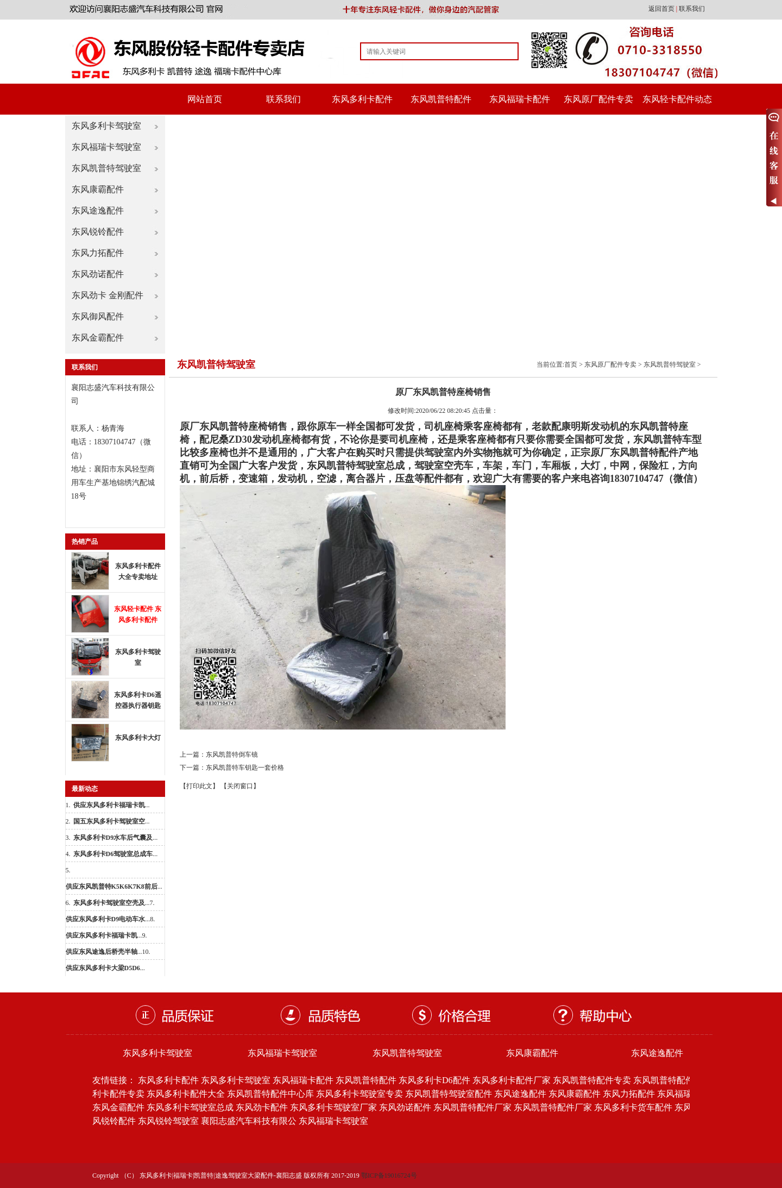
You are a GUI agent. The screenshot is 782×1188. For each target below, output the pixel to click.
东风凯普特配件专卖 (592, 1080)
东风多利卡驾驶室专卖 (359, 1093)
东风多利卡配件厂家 (511, 1080)
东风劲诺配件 (98, 274)
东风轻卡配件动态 (677, 99)
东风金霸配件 (98, 337)
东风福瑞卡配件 (519, 99)
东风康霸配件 (98, 189)
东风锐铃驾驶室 (168, 1121)
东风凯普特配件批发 (672, 1080)
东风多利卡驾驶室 (106, 125)
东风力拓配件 (98, 252)
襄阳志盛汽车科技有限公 (249, 1121)
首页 (570, 364)
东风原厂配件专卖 (598, 99)
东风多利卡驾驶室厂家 (333, 1107)
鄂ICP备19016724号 (389, 1175)
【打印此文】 (199, 786)
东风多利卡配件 (362, 99)
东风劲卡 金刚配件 (107, 295)
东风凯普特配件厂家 (472, 1107)
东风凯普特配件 (441, 99)
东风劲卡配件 (262, 1107)
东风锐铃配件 (98, 231)
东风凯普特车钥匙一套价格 (245, 767)
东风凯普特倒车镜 (232, 754)
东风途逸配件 (98, 210)
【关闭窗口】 (240, 786)
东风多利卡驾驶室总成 (190, 1107)
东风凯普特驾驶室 (106, 168)
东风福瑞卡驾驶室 (106, 147)
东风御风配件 (98, 316)
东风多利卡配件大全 (186, 1093)
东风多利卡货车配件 (633, 1107)
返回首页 (662, 8)
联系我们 (692, 8)
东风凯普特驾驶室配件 (448, 1093)
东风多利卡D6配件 (434, 1080)
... (111, 805)
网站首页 (204, 99)
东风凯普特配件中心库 (270, 1093)
